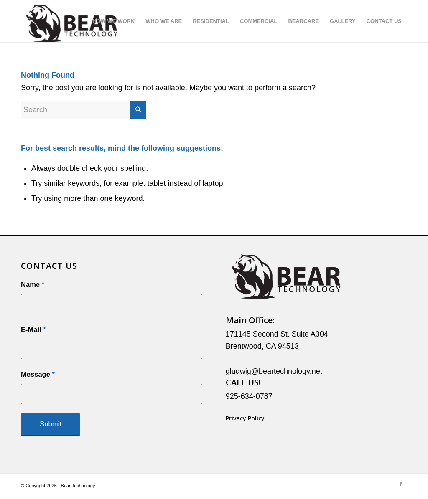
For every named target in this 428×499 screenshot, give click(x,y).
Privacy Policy (245, 418)
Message (38, 374)
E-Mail (33, 330)
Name (32, 285)
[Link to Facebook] (401, 484)
